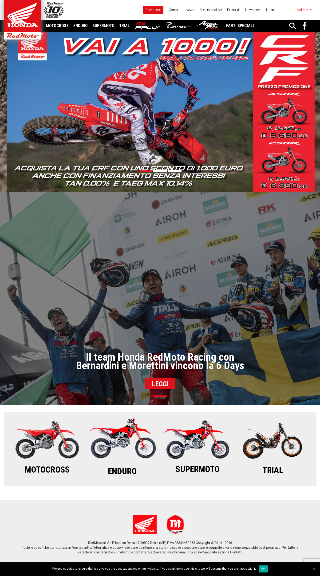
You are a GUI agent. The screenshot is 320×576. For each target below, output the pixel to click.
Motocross (57, 25)
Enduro (80, 25)
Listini (270, 10)
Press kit (233, 10)
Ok (263, 568)
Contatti (174, 10)
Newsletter (253, 10)
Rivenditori (153, 10)
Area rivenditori (211, 10)
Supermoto (103, 25)
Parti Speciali (240, 25)
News (190, 10)
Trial (124, 25)
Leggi (160, 384)
